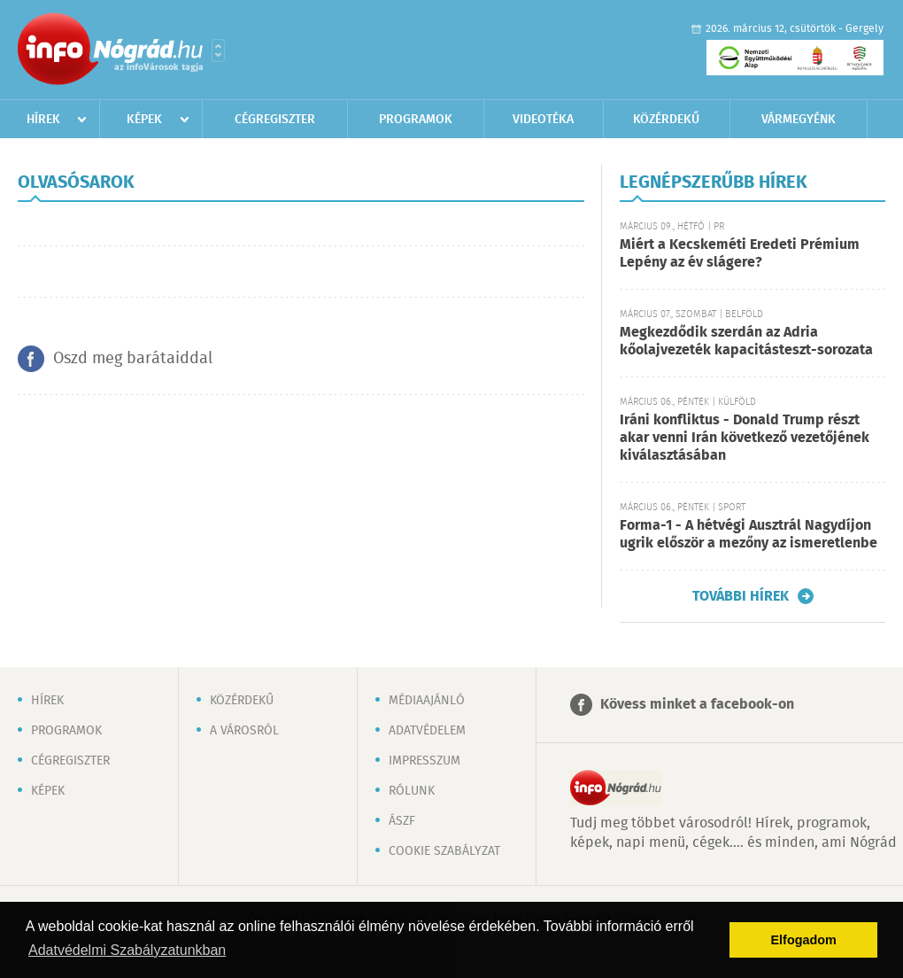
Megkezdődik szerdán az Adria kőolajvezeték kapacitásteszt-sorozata (746, 341)
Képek (144, 119)
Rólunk (412, 791)
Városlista (218, 50)
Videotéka (543, 119)
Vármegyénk (798, 119)
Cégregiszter (275, 119)
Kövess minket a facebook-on (697, 705)
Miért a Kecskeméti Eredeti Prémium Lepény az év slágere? (740, 254)
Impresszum (424, 761)
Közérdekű (666, 119)
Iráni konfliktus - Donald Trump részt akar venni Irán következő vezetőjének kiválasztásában (744, 438)
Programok (415, 119)
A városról (244, 731)
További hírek (740, 596)
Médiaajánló (427, 700)
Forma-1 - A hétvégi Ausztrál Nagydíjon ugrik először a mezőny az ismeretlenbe (748, 535)
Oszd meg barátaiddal (132, 358)
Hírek (43, 119)
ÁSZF (402, 821)
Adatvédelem (427, 731)
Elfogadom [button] (804, 940)
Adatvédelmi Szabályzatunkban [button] (127, 950)
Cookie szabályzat (444, 851)
